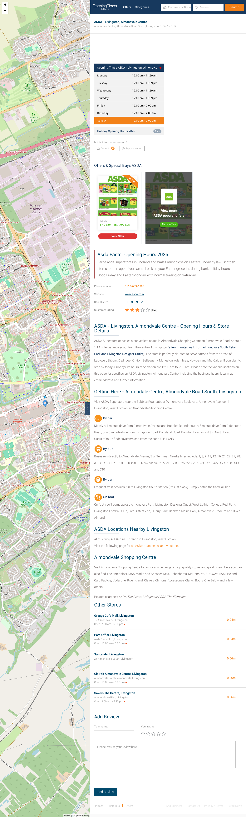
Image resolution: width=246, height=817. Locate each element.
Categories (142, 7)
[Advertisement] (168, 51)
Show (157, 131)
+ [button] (5, 5)
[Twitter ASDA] (132, 302)
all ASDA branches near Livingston (154, 546)
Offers (127, 7)
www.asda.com (134, 294)
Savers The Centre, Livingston (114, 693)
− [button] (5, 11)
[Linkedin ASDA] (142, 302)
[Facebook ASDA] (127, 302)
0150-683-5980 (134, 286)
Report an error (131, 148)
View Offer (117, 236)
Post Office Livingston (109, 635)
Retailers (114, 805)
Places (99, 805)
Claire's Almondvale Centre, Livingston (120, 674)
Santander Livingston (109, 654)
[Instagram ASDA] (137, 302)
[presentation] (123, 780)
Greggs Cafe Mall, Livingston (114, 615)
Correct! (106, 148)
